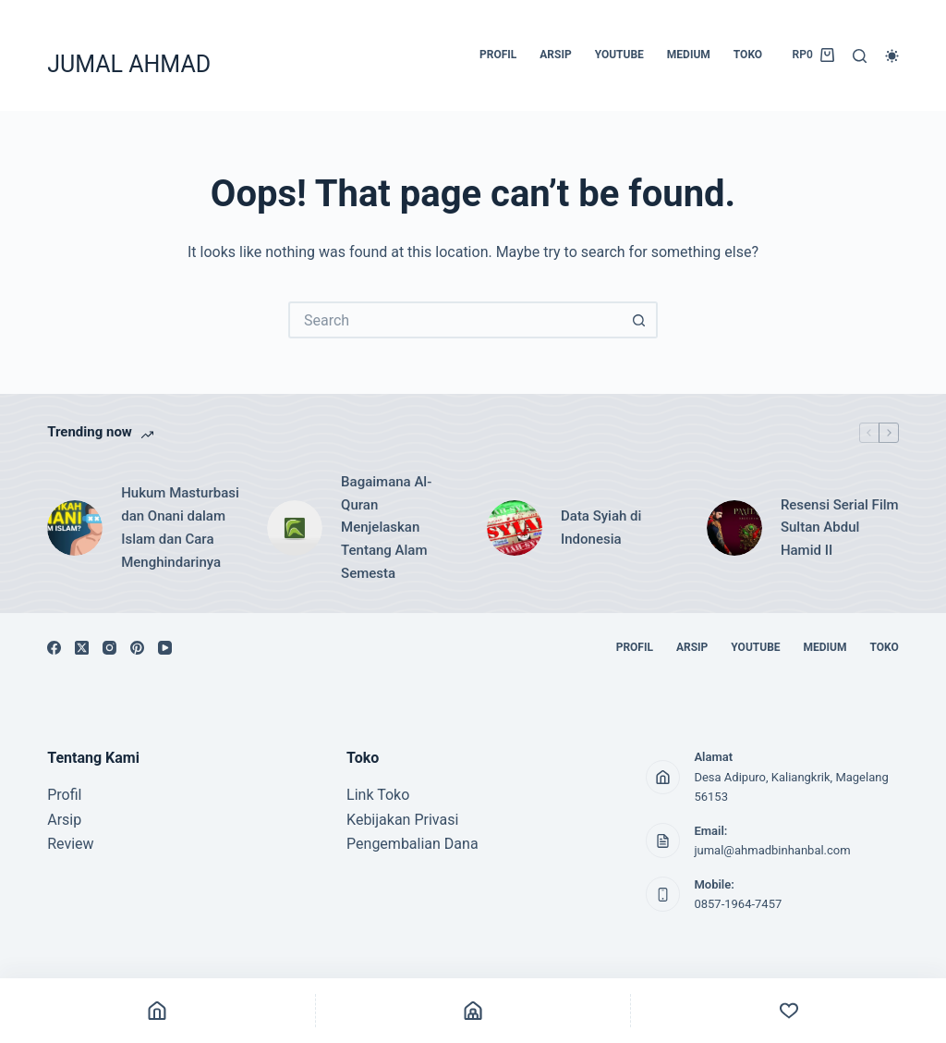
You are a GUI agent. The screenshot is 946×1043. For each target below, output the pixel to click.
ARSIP (555, 54)
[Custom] (788, 1011)
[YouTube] (165, 648)
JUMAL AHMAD (129, 64)
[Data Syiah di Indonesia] (514, 528)
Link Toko (377, 795)
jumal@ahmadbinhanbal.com (772, 850)
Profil (64, 795)
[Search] (860, 56)
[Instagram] (109, 648)
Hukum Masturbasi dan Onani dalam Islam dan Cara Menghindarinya (180, 527)
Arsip (64, 819)
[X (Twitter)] (82, 648)
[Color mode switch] (892, 56)
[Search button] (639, 319)
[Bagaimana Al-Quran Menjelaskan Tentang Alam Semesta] (294, 528)
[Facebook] (54, 648)
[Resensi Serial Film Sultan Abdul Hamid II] (734, 528)
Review (70, 844)
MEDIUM (688, 54)
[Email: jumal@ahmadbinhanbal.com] (663, 840)
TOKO (748, 54)
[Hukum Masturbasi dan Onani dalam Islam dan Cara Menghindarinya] (75, 528)
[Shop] (473, 1011)
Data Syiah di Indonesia (601, 527)
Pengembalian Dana (412, 844)
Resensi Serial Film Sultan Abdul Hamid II (840, 528)
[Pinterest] (137, 648)
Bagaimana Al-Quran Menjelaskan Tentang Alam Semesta (386, 527)
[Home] (157, 1011)
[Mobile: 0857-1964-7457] (663, 894)
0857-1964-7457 (738, 904)
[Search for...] (454, 319)
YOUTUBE (619, 54)
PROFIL (497, 54)
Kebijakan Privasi (402, 819)
